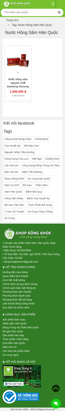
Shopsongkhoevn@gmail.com (21, 261)
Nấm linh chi (10, 346)
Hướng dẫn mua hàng (15, 272)
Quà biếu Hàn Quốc (14, 342)
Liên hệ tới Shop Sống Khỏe (19, 303)
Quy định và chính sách (16, 307)
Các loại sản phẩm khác (16, 350)
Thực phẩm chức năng (15, 339)
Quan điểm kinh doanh (15, 276)
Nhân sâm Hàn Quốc (15, 323)
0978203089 (24, 250)
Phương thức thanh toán (16, 295)
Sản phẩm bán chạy (14, 319)
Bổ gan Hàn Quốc (13, 331)
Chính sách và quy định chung (20, 283)
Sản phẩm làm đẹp (13, 335)
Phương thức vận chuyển (17, 291)
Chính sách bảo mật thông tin (19, 287)
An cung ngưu (11, 354)
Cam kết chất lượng (14, 280)
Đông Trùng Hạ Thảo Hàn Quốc (21, 327)
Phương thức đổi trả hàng (17, 299)
